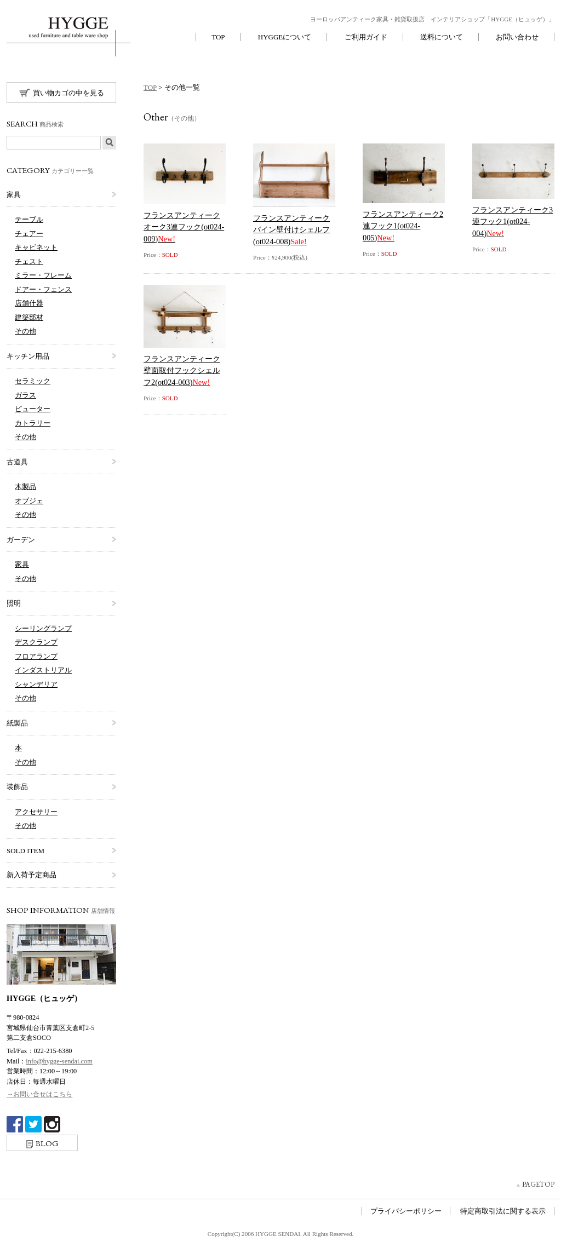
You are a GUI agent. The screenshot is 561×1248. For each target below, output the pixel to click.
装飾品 (17, 787)
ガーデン (21, 540)
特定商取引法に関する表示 (503, 1211)
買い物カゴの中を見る (61, 92)
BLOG (42, 1143)
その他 (25, 331)
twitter (33, 1124)
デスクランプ (36, 642)
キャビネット (36, 247)
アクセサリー (36, 812)
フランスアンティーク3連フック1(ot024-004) (512, 221)
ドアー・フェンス (43, 289)
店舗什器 (29, 303)
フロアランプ (36, 656)
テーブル (29, 219)
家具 (14, 195)
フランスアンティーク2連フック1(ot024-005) (403, 226)
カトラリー (32, 423)
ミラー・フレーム (43, 275)
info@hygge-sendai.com (59, 1061)
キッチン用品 (28, 356)
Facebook (15, 1124)
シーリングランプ (43, 628)
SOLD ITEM (25, 851)
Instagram (52, 1124)
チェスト (29, 261)
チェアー (29, 233)
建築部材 (29, 317)
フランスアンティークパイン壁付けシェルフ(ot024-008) (291, 230)
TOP (218, 37)
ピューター (32, 409)
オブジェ (29, 501)
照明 (14, 603)
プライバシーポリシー (406, 1211)
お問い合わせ (517, 37)
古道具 (17, 462)
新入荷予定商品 (31, 875)
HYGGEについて (285, 37)
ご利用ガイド (366, 37)
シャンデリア (36, 684)
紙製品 (17, 723)
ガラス (25, 395)
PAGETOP (538, 1184)
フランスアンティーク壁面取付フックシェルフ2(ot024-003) (182, 370)
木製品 (25, 486)
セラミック (32, 381)
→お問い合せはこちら (39, 1094)
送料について (441, 37)
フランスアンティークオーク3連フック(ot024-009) (184, 227)
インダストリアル (43, 670)
